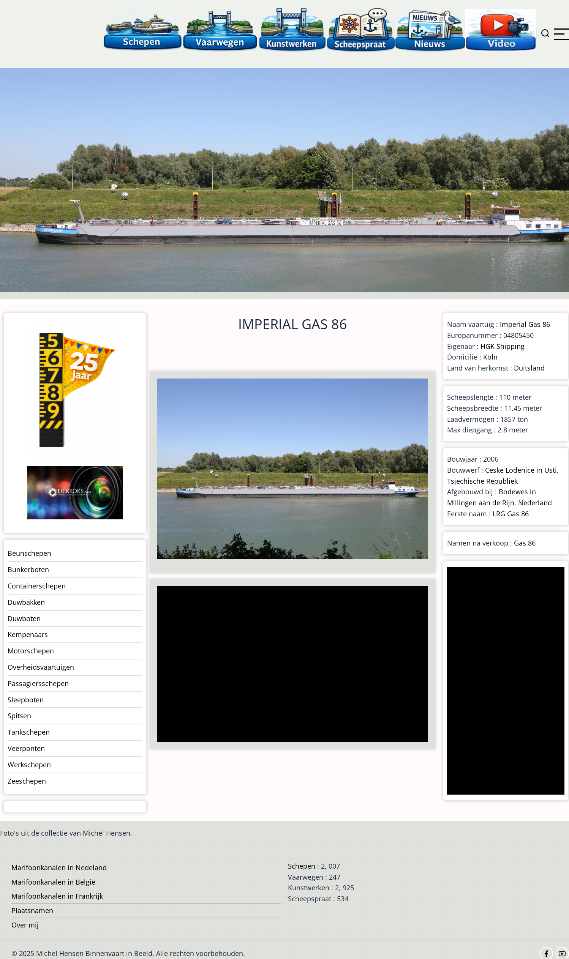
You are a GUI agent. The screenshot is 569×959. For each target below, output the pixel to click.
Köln (490, 356)
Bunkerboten (28, 569)
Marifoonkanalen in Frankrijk (57, 896)
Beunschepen (29, 553)
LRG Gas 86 (511, 513)
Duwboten (24, 618)
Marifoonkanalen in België (53, 881)
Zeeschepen (27, 780)
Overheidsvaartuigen (41, 667)
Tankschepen (29, 732)
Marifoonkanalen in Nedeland (59, 867)
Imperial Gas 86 (525, 324)
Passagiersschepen (38, 683)
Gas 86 (525, 542)
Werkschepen (29, 764)
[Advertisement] (289, 665)
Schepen (301, 866)
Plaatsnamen (32, 910)
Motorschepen (31, 650)
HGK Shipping (502, 346)
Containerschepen (37, 585)
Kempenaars (28, 634)
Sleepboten (26, 699)
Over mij (25, 924)
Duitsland (529, 367)
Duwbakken (26, 602)
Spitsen (19, 715)
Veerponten (26, 748)
